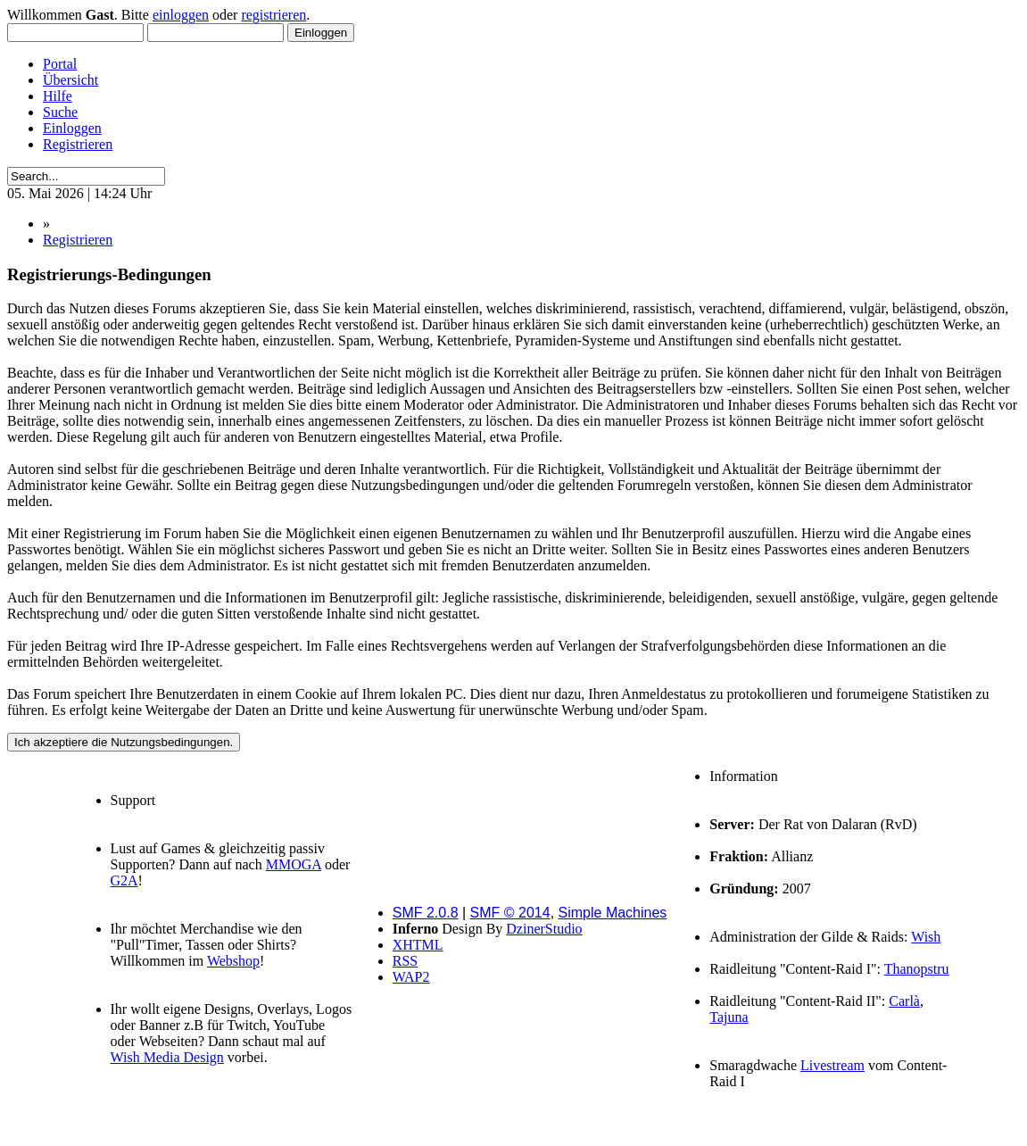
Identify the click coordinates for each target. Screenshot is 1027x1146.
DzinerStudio (544, 928)
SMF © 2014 (510, 912)
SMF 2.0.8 (426, 912)
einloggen (181, 14)
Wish (925, 936)
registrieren (273, 14)
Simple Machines (613, 912)
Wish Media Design (167, 1057)
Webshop (233, 960)
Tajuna (728, 1017)
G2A (124, 880)
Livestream (832, 1065)
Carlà (904, 1001)
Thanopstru (916, 968)
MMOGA (293, 864)
